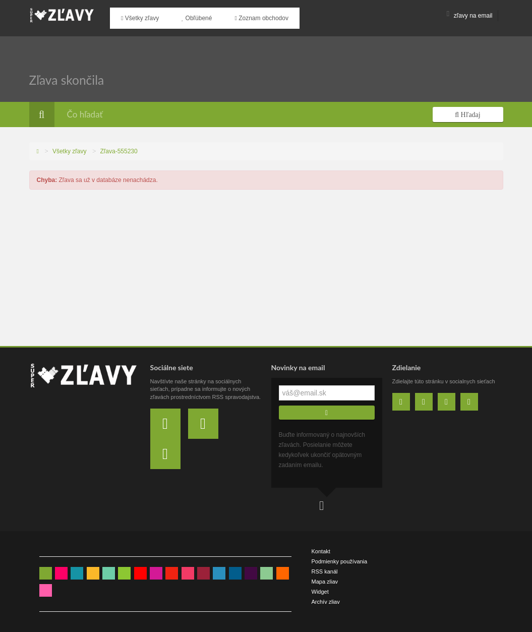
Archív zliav (326, 597)
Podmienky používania (340, 556)
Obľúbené (185, 15)
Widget (320, 587)
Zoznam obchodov (242, 15)
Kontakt (321, 546)
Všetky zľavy (136, 15)
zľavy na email (470, 16)
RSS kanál (325, 566)
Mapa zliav (325, 576)
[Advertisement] (266, 265)
